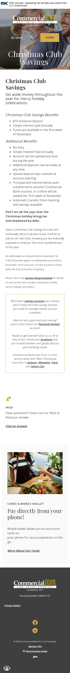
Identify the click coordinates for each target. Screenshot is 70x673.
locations (46, 339)
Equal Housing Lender (36, 651)
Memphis (44, 362)
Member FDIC (35, 646)
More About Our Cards (23, 551)
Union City (37, 366)
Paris (54, 362)
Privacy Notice (12, 605)
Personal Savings (49, 324)
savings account (34, 301)
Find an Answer (16, 426)
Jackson (32, 362)
